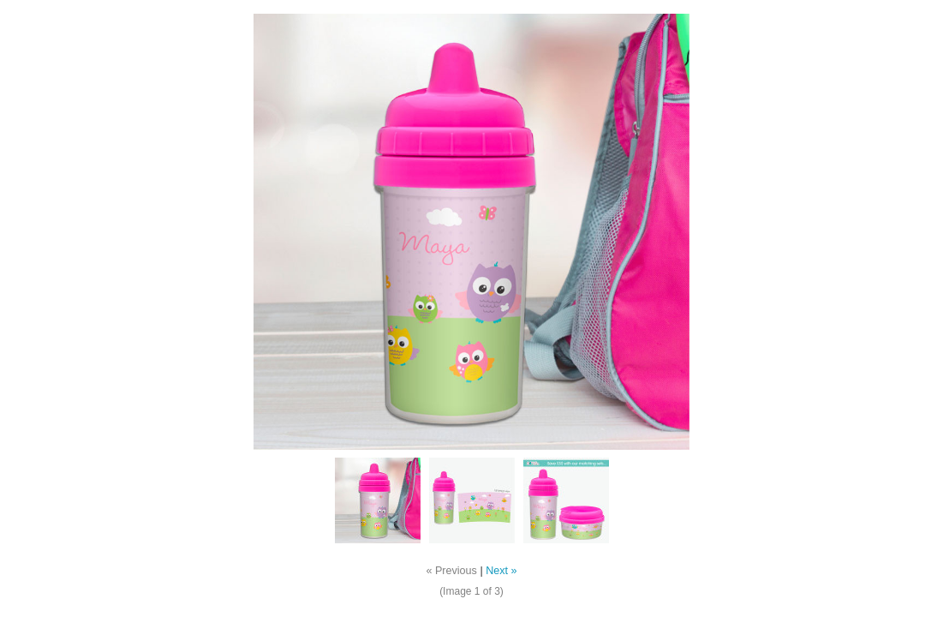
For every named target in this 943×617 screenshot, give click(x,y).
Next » (501, 571)
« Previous (451, 571)
